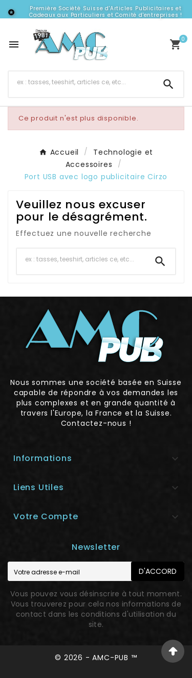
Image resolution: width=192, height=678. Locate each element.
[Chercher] (81, 82)
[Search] (168, 84)
